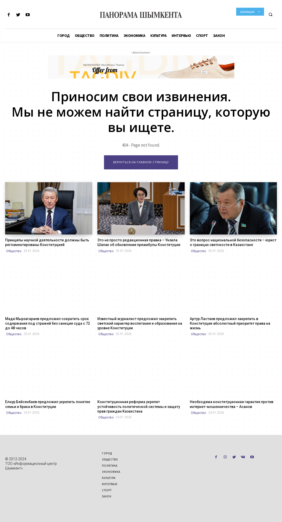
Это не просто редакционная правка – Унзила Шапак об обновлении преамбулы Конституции (138, 242)
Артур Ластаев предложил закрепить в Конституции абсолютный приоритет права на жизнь (230, 323)
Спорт (107, 490)
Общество (13, 251)
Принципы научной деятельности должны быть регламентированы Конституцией (47, 242)
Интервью (110, 484)
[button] (270, 14)
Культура (109, 478)
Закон (106, 496)
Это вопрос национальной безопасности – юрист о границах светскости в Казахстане (233, 242)
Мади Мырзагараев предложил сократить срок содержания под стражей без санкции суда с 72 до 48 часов (47, 323)
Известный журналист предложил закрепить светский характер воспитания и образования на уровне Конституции (139, 323)
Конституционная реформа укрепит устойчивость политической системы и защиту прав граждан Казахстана (138, 406)
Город (107, 453)
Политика (110, 465)
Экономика (111, 472)
